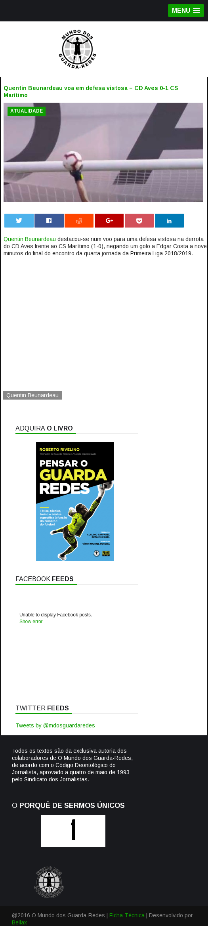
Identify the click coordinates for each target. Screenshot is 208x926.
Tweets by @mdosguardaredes (55, 725)
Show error (31, 621)
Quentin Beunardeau (30, 239)
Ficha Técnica (127, 915)
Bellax (19, 922)
